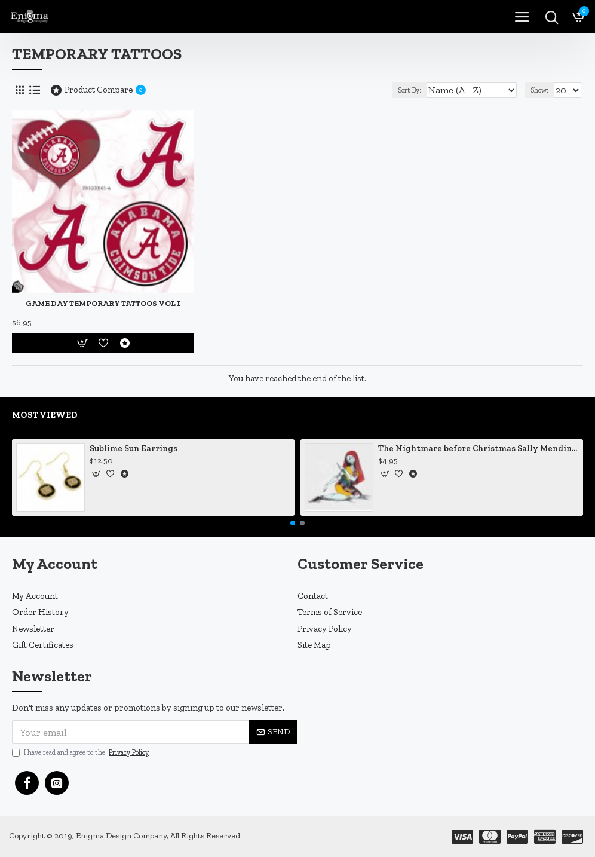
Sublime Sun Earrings (133, 448)
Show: (539, 90)
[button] (292, 523)
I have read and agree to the (81, 752)
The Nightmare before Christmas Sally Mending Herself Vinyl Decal (478, 448)
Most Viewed (45, 414)
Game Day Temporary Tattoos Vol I (103, 303)
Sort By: (409, 90)
